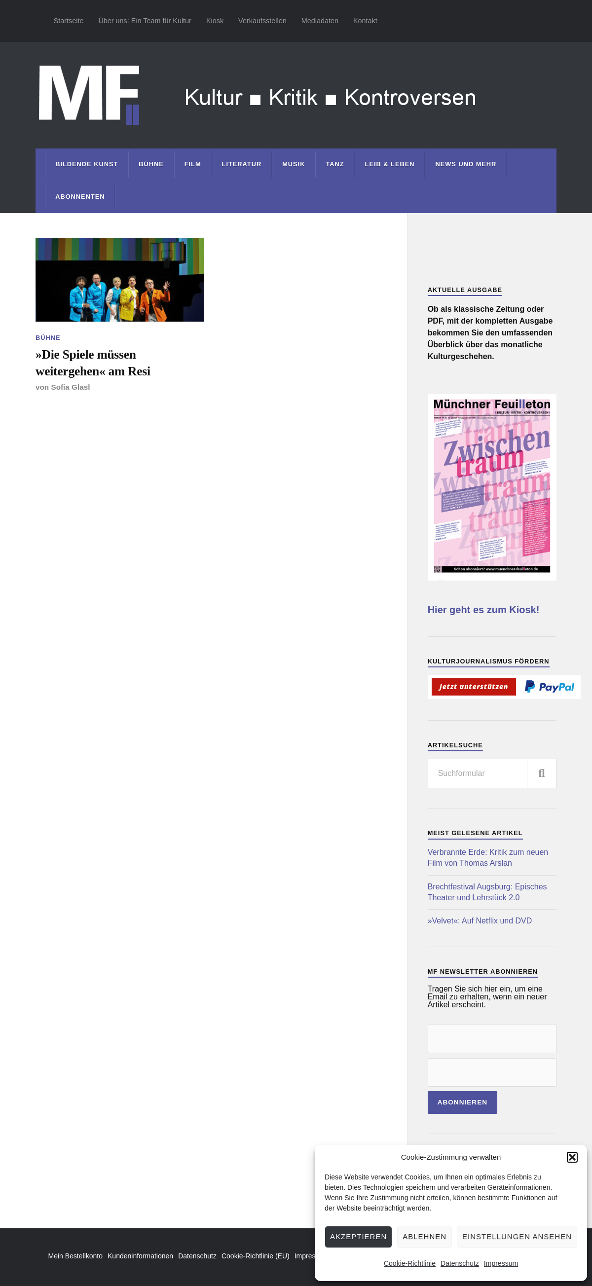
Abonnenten (80, 196)
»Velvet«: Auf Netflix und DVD (480, 921)
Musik (293, 164)
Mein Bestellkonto (75, 1256)
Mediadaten (319, 21)
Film (193, 164)
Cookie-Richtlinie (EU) (256, 1256)
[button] (572, 1157)
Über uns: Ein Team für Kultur (144, 21)
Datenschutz (460, 1263)
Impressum (501, 1263)
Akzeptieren (358, 1236)
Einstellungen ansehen (517, 1236)
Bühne (151, 164)
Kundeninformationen (140, 1256)
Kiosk (214, 21)
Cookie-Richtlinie (410, 1263)
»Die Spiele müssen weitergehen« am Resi (93, 362)
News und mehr (465, 164)
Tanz (335, 164)
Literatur (242, 164)
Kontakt (365, 21)
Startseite (69, 21)
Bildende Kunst (86, 164)
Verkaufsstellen (262, 21)
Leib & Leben (390, 164)
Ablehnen (424, 1236)
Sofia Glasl (70, 387)
